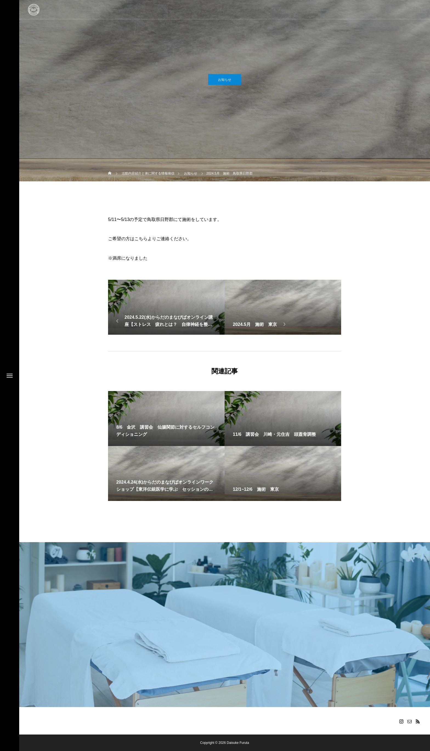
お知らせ (224, 81)
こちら (141, 238)
